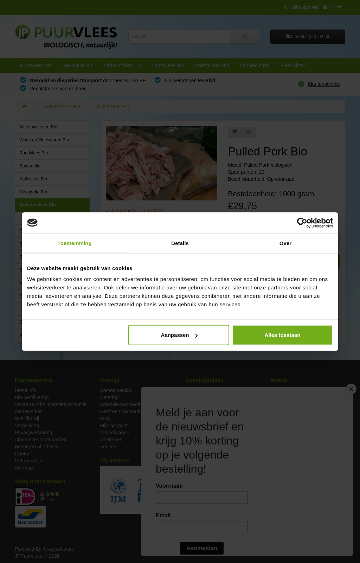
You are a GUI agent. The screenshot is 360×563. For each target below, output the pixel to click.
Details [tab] (180, 243)
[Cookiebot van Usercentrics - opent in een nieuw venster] (302, 222)
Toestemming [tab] (74, 243)
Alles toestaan (283, 335)
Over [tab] (285, 243)
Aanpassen (179, 335)
